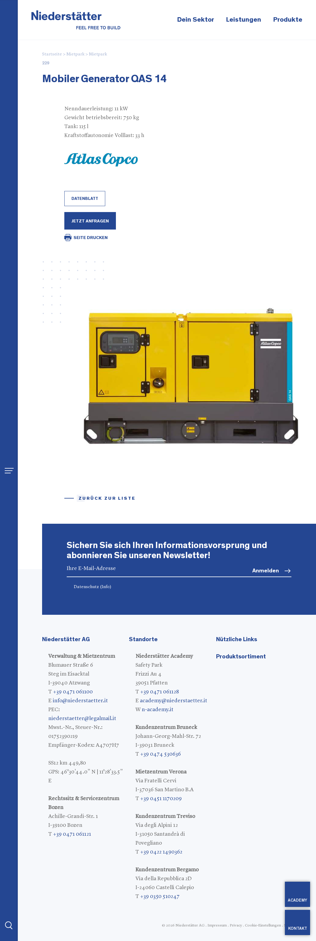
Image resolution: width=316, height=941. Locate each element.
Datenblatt (84, 199)
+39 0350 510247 (160, 896)
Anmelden (265, 571)
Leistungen (243, 19)
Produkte (287, 19)
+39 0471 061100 (73, 692)
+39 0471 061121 (72, 834)
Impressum (217, 925)
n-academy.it (157, 709)
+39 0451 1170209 (161, 798)
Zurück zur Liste (107, 498)
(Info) (105, 587)
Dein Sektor (195, 19)
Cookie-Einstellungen (263, 925)
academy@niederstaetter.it (173, 700)
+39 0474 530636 (160, 754)
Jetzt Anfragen (90, 221)
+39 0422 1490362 (161, 852)
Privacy (236, 925)
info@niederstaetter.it (80, 700)
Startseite (52, 54)
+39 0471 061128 (159, 692)
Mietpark (75, 54)
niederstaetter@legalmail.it (82, 718)
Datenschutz (92, 587)
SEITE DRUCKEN (91, 237)
